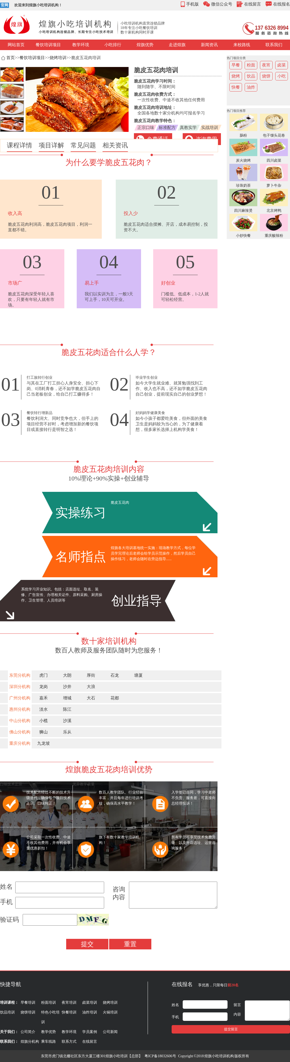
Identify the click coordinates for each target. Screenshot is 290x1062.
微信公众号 (221, 4)
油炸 (251, 87)
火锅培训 (110, 1012)
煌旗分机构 (30, 1042)
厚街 (91, 675)
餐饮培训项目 (48, 44)
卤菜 (281, 65)
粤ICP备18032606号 (160, 1056)
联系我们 (273, 44)
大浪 (91, 686)
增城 (67, 698)
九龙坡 (43, 743)
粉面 (251, 65)
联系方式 (69, 1042)
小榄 (43, 720)
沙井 (67, 686)
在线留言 (252, 4)
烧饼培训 (28, 1012)
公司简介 (28, 1032)
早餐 (235, 65)
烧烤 (235, 76)
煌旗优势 (145, 44)
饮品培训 (7, 1012)
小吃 (281, 76)
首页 (10, 57)
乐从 (67, 732)
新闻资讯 (209, 44)
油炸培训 (89, 1012)
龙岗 (43, 686)
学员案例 (89, 1032)
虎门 (43, 675)
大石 (91, 698)
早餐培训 (28, 1003)
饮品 (251, 76)
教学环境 (80, 44)
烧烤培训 (58, 57)
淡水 (43, 709)
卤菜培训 (89, 1003)
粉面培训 (48, 1003)
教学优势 (48, 1032)
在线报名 (281, 4)
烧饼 (266, 76)
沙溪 (67, 720)
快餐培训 (69, 1012)
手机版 (192, 4)
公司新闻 (110, 1032)
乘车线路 (48, 1042)
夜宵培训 (69, 1003)
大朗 (67, 675)
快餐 (235, 87)
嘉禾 (43, 698)
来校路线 (241, 44)
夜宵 (266, 65)
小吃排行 (112, 44)
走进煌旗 (177, 44)
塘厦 (138, 675)
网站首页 (16, 44)
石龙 (114, 675)
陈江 (67, 709)
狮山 (43, 732)
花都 (114, 698)
